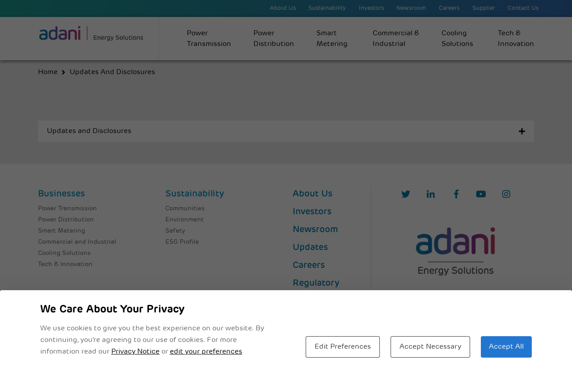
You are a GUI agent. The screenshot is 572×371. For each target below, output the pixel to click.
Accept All (506, 346)
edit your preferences (206, 351)
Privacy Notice (135, 351)
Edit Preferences (343, 346)
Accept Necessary (430, 346)
